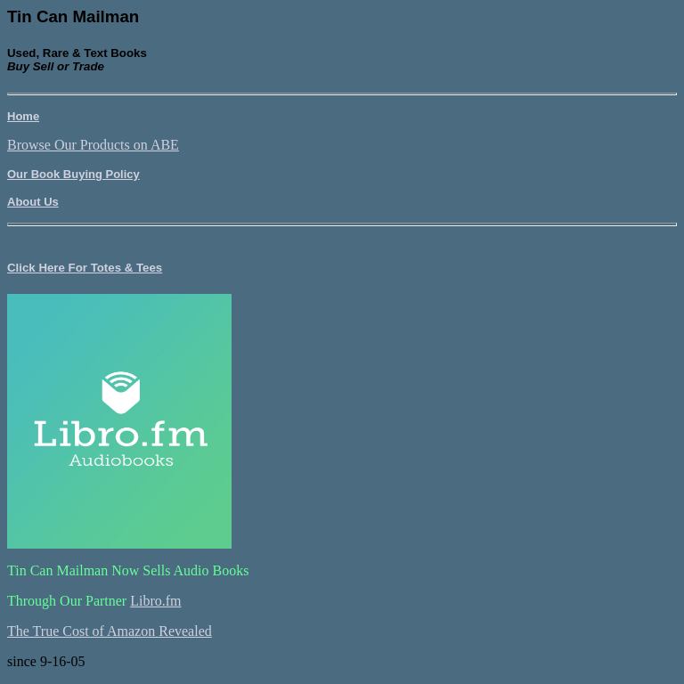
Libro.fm (155, 600)
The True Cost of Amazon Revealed (109, 631)
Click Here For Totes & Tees (84, 267)
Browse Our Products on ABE (93, 144)
